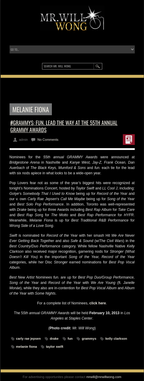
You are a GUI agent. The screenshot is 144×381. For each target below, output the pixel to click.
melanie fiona (26, 346)
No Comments (47, 139)
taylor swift (54, 346)
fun (70, 338)
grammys (89, 338)
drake (54, 338)
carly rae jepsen (28, 338)
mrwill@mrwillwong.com (103, 377)
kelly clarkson (116, 338)
